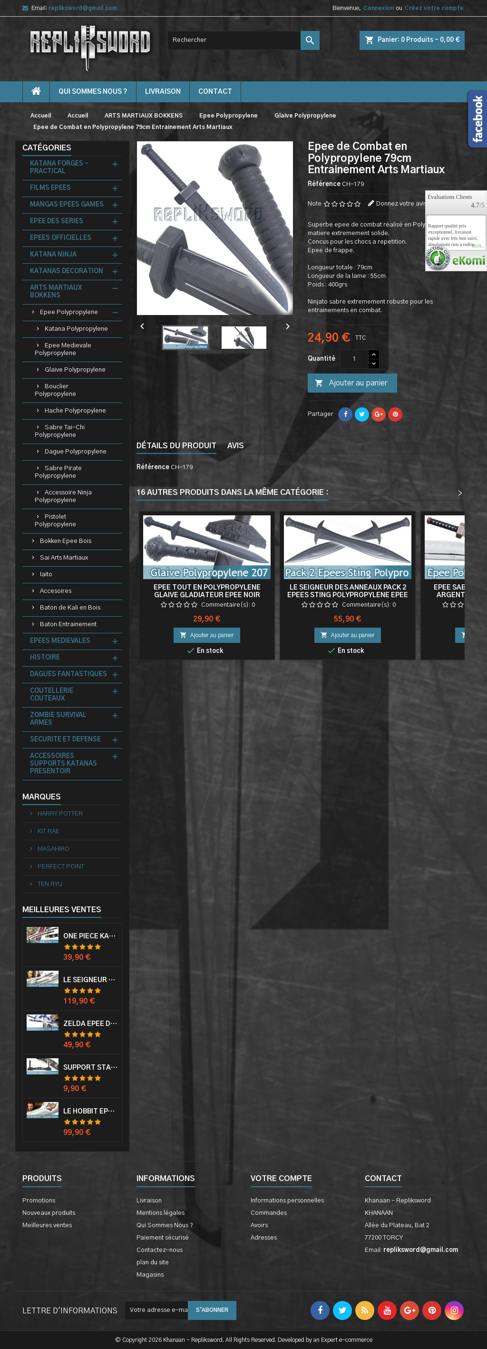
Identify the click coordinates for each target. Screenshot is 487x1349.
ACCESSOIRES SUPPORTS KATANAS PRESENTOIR (63, 764)
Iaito (46, 574)
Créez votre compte (434, 8)
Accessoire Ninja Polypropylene (63, 496)
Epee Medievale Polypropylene (63, 349)
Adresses (264, 1238)
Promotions (38, 1201)
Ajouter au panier (351, 383)
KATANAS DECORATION (66, 271)
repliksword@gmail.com (83, 8)
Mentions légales (160, 1213)
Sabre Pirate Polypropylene (58, 472)
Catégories (46, 148)
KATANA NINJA (53, 255)
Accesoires (55, 591)
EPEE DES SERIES (56, 221)
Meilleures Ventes (61, 910)
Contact (383, 1178)
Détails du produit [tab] (176, 446)
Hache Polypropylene (75, 411)
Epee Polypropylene (69, 312)
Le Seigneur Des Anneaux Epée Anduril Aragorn (90, 980)
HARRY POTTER (59, 814)
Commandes (269, 1213)
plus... (478, 246)
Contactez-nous (159, 1250)
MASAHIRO (52, 849)
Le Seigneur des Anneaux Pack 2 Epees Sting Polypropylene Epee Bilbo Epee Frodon (347, 595)
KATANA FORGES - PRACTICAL (59, 168)
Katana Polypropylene (76, 329)
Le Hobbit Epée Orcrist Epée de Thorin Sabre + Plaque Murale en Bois (90, 1111)
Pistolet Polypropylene (55, 521)
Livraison (163, 92)
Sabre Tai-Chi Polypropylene (60, 431)
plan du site (152, 1263)
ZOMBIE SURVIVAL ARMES (58, 719)
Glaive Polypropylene (75, 370)
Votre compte (281, 1178)
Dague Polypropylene (76, 452)
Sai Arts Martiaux (64, 558)
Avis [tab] (235, 446)
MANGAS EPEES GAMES (67, 205)
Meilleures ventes (47, 1225)
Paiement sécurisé (162, 1238)
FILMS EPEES (50, 188)
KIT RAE (47, 831)
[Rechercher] (243, 40)
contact (215, 92)
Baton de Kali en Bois (70, 608)
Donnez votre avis (401, 204)
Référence (324, 184)
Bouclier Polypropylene (55, 390)
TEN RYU (49, 884)
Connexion (378, 8)
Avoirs (259, 1225)
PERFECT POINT (60, 867)
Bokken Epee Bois (65, 541)
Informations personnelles (287, 1201)
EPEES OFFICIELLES (60, 238)
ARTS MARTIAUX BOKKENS (56, 292)
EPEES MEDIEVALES (60, 641)
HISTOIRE (45, 658)
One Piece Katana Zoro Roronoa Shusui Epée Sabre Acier (90, 936)
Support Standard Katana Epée (90, 1067)
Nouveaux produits (48, 1213)
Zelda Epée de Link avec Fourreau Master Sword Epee (90, 1024)
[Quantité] (354, 359)
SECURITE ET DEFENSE (65, 740)
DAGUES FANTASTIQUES (68, 674)
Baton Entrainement (68, 624)
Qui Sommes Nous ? (92, 92)
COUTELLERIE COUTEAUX (51, 695)
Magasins (150, 1275)
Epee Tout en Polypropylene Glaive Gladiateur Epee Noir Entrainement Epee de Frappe (207, 595)
